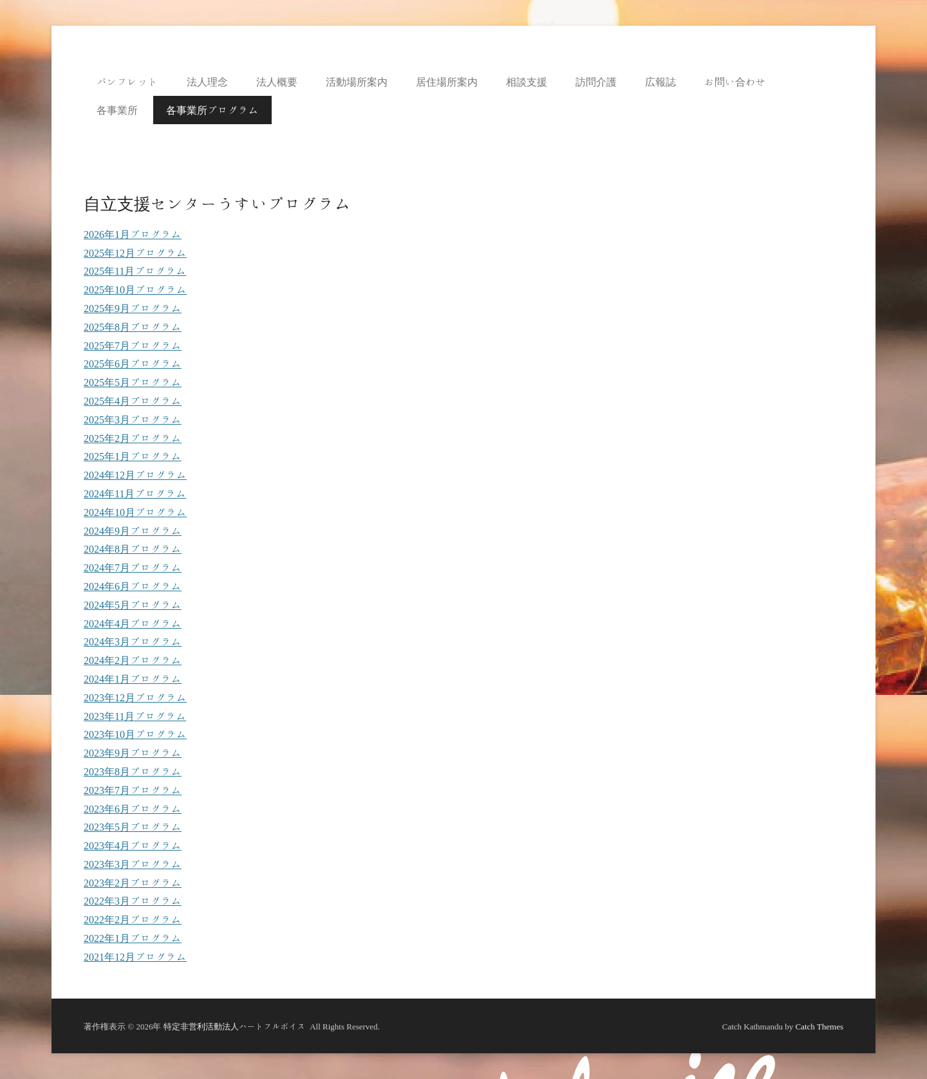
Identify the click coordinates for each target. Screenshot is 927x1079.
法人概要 (276, 82)
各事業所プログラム (212, 110)
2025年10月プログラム (135, 289)
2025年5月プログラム (133, 382)
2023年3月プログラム (133, 864)
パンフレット (127, 82)
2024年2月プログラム (133, 660)
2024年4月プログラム (133, 623)
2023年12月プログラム (135, 697)
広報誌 (660, 82)
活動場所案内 (357, 82)
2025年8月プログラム (133, 327)
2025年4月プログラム (133, 401)
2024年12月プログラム (135, 475)
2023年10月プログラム (135, 734)
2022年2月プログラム (133, 919)
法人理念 (207, 82)
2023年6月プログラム (133, 809)
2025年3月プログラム (133, 419)
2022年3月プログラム (133, 901)
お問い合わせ (735, 82)
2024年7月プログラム (133, 567)
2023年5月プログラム (133, 827)
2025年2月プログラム (133, 438)
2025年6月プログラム (133, 363)
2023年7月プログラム (133, 790)
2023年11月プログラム (135, 716)
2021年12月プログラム (135, 957)
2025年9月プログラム (133, 308)
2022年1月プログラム (133, 938)
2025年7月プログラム (133, 345)
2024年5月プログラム (133, 605)
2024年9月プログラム (133, 531)
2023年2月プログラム (133, 883)
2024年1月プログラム (133, 679)
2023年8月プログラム (133, 771)
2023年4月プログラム (133, 845)
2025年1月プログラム (133, 456)
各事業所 (117, 110)
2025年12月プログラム (135, 253)
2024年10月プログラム (135, 512)
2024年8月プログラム (133, 549)
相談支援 (526, 82)
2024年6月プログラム (133, 586)
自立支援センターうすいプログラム (217, 203)
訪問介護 (596, 82)
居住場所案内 (447, 82)
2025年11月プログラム (135, 271)
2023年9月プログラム (133, 753)
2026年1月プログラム (133, 234)
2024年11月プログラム (135, 493)
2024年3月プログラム (133, 641)
